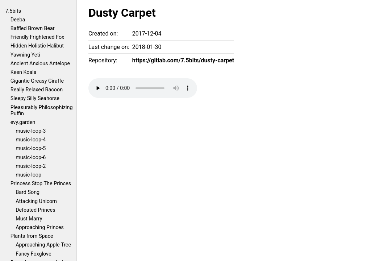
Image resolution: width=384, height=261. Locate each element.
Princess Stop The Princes (41, 184)
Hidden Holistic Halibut (37, 46)
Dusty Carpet (122, 13)
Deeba (18, 20)
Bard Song (27, 192)
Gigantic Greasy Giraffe (37, 81)
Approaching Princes (40, 227)
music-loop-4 (31, 140)
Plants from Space (32, 236)
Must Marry (29, 219)
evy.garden (23, 122)
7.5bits (13, 11)
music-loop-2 (31, 166)
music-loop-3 (31, 131)
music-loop (28, 175)
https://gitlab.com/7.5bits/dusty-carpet (183, 60)
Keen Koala (24, 72)
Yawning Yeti (25, 55)
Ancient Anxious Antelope (40, 64)
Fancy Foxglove (33, 254)
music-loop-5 (31, 148)
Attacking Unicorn (36, 201)
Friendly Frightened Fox (37, 37)
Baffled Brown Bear (33, 28)
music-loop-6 (31, 157)
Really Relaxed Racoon (37, 90)
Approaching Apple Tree (43, 245)
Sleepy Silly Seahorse (35, 98)
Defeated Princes (35, 210)
